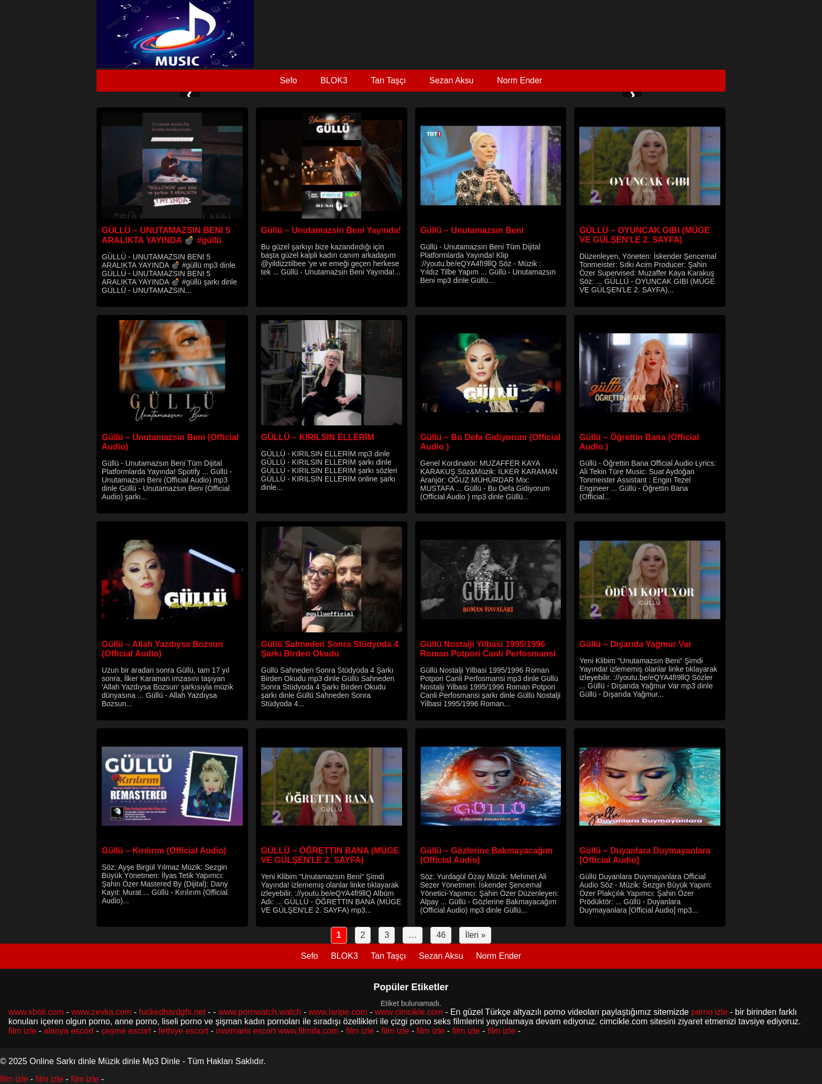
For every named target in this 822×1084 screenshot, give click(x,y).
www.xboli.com (36, 1012)
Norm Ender (519, 80)
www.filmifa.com (308, 1030)
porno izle (709, 1012)
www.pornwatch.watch (259, 1012)
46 (441, 934)
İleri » (475, 934)
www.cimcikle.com (409, 1012)
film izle (22, 1030)
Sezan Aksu (451, 80)
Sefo (288, 80)
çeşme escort (126, 1030)
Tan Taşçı (388, 80)
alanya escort (69, 1030)
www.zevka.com (101, 1012)
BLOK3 (334, 80)
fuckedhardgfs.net (172, 1012)
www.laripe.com (338, 1012)
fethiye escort (183, 1030)
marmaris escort (246, 1030)
